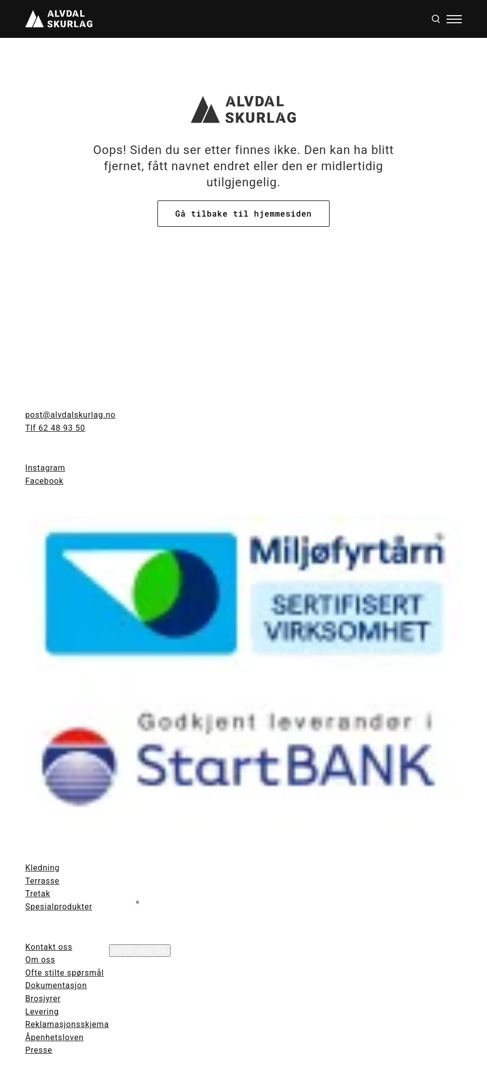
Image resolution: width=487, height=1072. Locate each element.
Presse (38, 1050)
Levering (42, 1011)
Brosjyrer (43, 998)
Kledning (42, 868)
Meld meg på (140, 950)
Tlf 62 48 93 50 (55, 428)
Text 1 (121, 903)
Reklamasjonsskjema (67, 1024)
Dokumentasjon (56, 985)
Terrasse (42, 881)
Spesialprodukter (58, 906)
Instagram (45, 468)
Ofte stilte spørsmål (64, 973)
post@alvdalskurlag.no (70, 415)
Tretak (37, 893)
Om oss (40, 959)
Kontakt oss (48, 947)
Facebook (44, 481)
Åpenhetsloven (54, 1037)
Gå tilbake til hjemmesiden (243, 213)
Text (117, 867)
